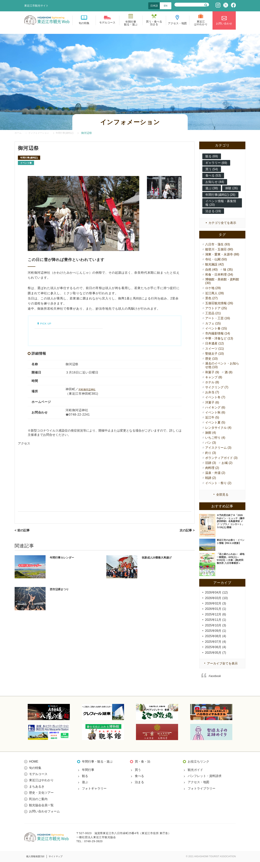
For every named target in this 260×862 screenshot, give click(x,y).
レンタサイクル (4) (218, 427)
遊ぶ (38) (211, 188)
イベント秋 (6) (215, 412)
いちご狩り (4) (215, 437)
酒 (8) (228, 372)
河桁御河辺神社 (89, 389)
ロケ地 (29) (213, 288)
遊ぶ (85, 782)
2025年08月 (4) (215, 636)
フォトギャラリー (94, 788)
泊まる (139, 782)
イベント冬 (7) (215, 397)
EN (165, 5)
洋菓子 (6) (212, 402)
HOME (33, 761)
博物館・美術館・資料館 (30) (222, 281)
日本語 (154, 5)
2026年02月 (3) (215, 603)
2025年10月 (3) (215, 625)
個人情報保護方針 (35, 856)
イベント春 (26, 163)
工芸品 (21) (213, 313)
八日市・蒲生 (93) (217, 244)
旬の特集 (35, 767)
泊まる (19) (213, 211)
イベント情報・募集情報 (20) (220, 202)
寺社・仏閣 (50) (216, 259)
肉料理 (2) (212, 467)
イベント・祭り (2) (218, 483)
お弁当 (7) (212, 392)
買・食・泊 (142, 761)
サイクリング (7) (216, 387)
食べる (139, 776)
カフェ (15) (213, 323)
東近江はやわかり (41, 780)
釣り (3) (210, 452)
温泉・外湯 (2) (215, 472)
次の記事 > (187, 530)
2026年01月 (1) (215, 608)
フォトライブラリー (201, 788)
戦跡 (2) (210, 477)
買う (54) (211, 169)
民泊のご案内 (38, 799)
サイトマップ (55, 856)
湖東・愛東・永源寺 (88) (222, 254)
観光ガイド (195, 769)
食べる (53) (213, 175)
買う (138, 769)
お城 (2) (227, 462)
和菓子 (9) (212, 372)
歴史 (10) (211, 358)
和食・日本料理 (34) (219, 274)
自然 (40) (211, 269)
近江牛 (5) (212, 417)
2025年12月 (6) (215, 614)
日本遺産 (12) (214, 343)
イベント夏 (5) (215, 422)
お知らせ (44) (214, 181)
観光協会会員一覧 (41, 805)
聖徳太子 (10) (214, 353)
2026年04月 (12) (216, 592)
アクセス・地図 (198, 782)
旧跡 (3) (210, 462)
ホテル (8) (212, 382)
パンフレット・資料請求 (205, 776)
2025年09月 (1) (215, 630)
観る (85, 776)
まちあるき (36, 786)
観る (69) (211, 156)
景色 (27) (211, 298)
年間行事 (88, 769)
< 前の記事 (22, 530)
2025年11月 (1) (215, 619)
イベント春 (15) (216, 328)
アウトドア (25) (216, 308)
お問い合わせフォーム (44, 811)
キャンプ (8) (213, 377)
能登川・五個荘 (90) (219, 249)
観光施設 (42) (214, 264)
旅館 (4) (210, 432)
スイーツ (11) (214, 348)
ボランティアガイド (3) (221, 457)
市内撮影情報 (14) (217, 333)
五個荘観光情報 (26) (219, 303)
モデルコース (38, 774)
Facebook (215, 676)
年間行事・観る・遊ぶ (97, 761)
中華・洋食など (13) (219, 338)
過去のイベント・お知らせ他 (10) (222, 365)
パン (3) (210, 442)
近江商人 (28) (214, 293)
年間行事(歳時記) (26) (220, 194)
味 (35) (228, 269)
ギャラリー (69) (216, 162)
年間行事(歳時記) (29, 157)
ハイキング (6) (215, 407)
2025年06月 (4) (215, 647)
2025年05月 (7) (215, 652)
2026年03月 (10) (216, 598)
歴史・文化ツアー (41, 792)
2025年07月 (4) (215, 641)
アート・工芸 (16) (217, 318)
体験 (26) (231, 188)
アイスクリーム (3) (218, 447)
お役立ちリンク (198, 761)
